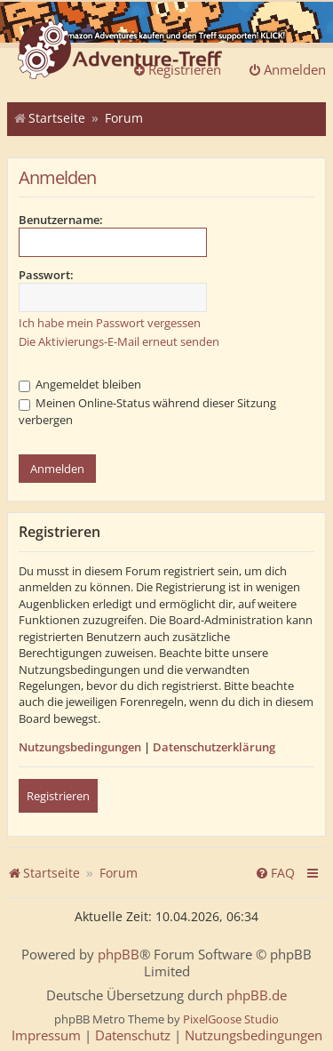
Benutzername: (61, 220)
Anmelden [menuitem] (287, 69)
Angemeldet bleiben (80, 384)
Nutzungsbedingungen (80, 747)
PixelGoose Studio (231, 1019)
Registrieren (58, 796)
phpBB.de (256, 995)
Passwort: (46, 275)
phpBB (118, 954)
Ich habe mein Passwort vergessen (110, 323)
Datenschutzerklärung (214, 747)
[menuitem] (275, 873)
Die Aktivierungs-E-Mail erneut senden (119, 341)
